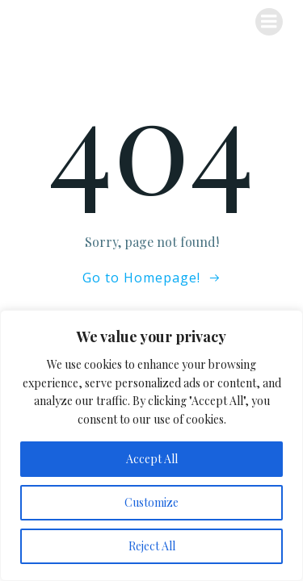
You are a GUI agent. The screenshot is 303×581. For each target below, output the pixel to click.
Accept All (152, 458)
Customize (151, 502)
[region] (151, 445)
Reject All (151, 546)
